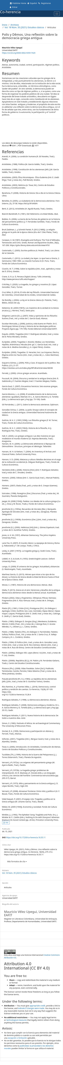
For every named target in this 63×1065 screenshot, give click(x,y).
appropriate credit (37, 1005)
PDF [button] (6, 823)
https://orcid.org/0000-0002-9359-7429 (18, 53)
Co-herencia (10, 11)
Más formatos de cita (17, 861)
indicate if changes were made (31, 1008)
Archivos (14, 24)
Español (32, 3)
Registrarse (44, 3)
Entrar (13, 7)
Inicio (4, 24)
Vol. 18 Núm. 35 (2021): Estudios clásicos (24, 27)
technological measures (16, 1020)
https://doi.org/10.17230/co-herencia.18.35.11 (25, 837)
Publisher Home (18, 3)
